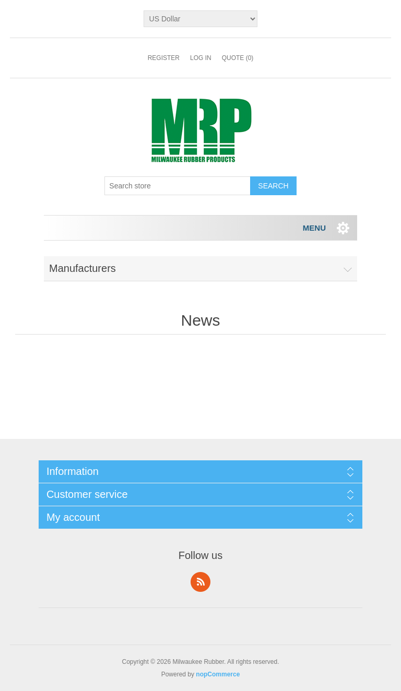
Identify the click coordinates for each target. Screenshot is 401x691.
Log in (200, 58)
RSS (200, 582)
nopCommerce (218, 674)
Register (164, 58)
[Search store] (177, 185)
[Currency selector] (201, 18)
